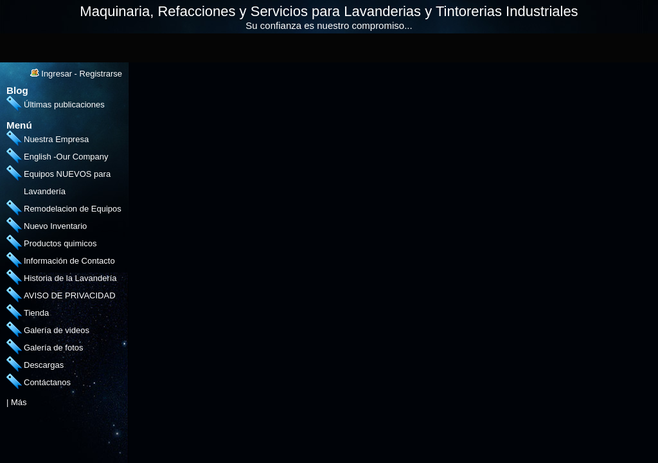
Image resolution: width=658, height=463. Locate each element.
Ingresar (56, 73)
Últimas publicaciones (64, 104)
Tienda (36, 313)
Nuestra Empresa (56, 139)
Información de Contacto (69, 261)
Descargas (44, 365)
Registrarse (101, 73)
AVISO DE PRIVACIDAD (70, 295)
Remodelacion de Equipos (72, 208)
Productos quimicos (60, 243)
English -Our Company (66, 156)
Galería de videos (56, 330)
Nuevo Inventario (55, 226)
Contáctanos (47, 382)
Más (19, 402)
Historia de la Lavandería (70, 278)
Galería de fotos (54, 347)
